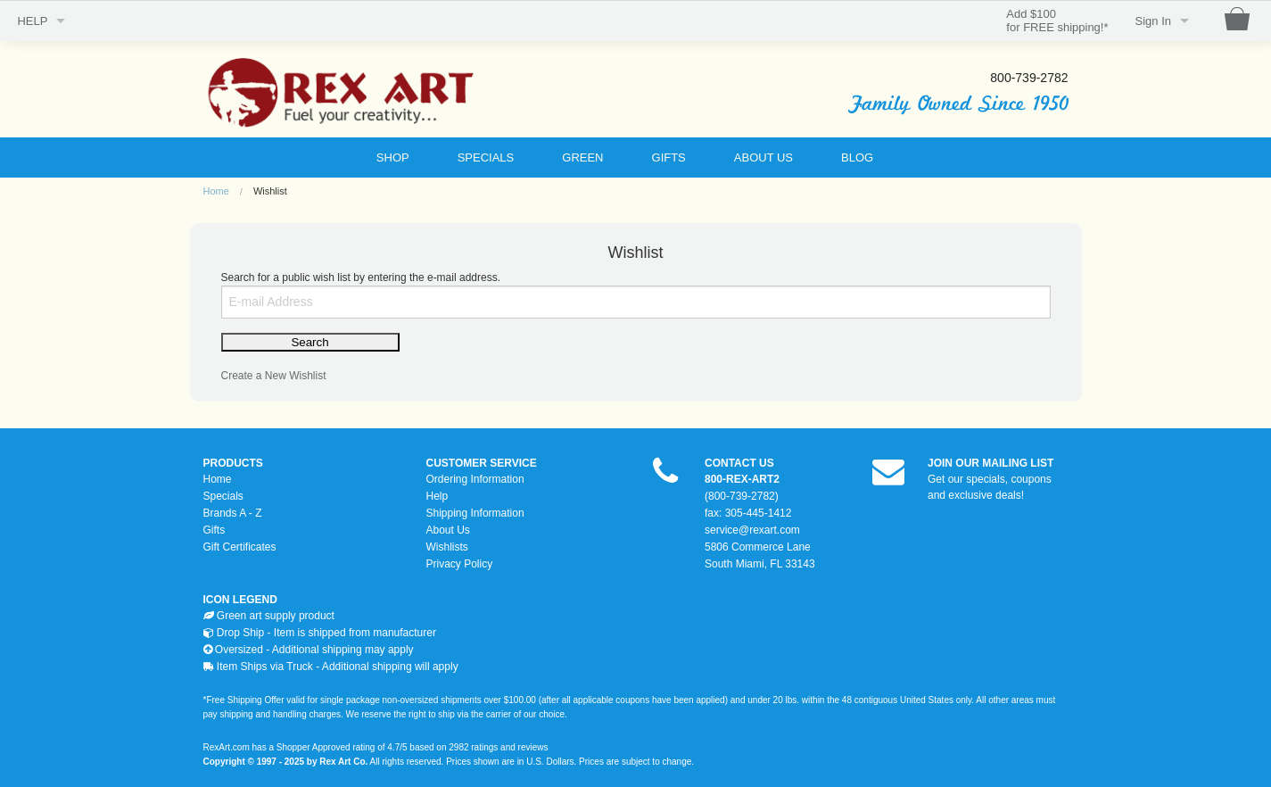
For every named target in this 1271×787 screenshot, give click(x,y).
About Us (448, 530)
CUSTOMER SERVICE (481, 463)
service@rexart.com (752, 530)
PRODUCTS (233, 463)
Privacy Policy (459, 564)
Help (437, 496)
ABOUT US (763, 157)
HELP (32, 21)
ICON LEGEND (240, 599)
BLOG (857, 157)
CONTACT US (739, 463)
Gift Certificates (239, 547)
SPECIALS (486, 157)
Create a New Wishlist (273, 375)
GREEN (582, 157)
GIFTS (669, 157)
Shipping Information (475, 513)
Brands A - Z (232, 513)
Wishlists (447, 547)
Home (216, 191)
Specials (223, 496)
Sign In (1153, 21)
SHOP (392, 157)
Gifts (214, 530)
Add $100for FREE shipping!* (1057, 21)
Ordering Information (475, 479)
